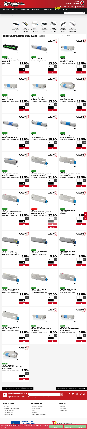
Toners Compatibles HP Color (53, 29)
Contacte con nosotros (37, 406)
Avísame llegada (52, 227)
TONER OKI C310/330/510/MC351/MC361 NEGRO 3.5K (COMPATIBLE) (67, 98)
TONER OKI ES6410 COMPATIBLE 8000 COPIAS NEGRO (10, 328)
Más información (68, 426)
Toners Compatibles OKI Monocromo (15, 29)
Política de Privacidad (9, 410)
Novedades (62, 406)
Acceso (70, 6)
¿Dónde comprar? (36, 408)
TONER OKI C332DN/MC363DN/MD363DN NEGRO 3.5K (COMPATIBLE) (10, 174)
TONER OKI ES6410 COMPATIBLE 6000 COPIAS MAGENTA (67, 290)
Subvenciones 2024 (8, 414)
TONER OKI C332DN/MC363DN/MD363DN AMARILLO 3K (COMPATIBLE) (10, 136)
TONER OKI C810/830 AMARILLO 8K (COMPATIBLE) (9, 252)
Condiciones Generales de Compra (12, 408)
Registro (63, 6)
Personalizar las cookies (79, 426)
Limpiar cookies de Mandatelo (39, 414)
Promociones (63, 408)
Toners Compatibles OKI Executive (34, 29)
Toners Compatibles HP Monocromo (44, 29)
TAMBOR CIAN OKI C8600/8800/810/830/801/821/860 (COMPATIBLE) (12, 60)
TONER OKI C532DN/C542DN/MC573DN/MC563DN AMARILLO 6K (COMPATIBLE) (41, 174)
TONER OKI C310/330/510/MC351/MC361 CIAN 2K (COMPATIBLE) (9, 98)
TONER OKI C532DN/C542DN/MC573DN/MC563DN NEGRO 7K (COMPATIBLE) (41, 212)
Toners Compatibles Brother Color (72, 29)
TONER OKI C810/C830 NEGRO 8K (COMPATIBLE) (67, 252)
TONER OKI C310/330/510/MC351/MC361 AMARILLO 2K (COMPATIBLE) (67, 60)
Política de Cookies (8, 412)
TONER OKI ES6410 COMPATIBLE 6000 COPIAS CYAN (39, 290)
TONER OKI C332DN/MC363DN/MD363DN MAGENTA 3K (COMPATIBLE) (67, 136)
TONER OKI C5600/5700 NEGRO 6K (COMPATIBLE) (67, 211)
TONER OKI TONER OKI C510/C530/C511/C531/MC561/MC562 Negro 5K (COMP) (12, 367)
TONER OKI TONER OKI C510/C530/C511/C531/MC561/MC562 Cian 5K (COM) (41, 329)
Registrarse (34, 412)
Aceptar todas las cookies (56, 426)
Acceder (34, 410)
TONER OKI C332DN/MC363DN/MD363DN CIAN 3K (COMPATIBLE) (38, 136)
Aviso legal (6, 406)
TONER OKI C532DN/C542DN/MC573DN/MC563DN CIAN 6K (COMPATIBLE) (69, 174)
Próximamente (63, 410)
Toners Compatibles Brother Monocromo (63, 29)
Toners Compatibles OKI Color (25, 29)
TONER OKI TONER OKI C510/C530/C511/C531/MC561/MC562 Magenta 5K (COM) (69, 329)
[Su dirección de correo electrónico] (44, 394)
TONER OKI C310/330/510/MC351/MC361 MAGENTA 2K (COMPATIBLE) (38, 98)
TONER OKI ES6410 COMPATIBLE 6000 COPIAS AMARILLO (10, 290)
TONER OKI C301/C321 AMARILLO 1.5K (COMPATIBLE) (38, 59)
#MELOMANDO (24, 72)
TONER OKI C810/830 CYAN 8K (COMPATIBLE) (39, 252)
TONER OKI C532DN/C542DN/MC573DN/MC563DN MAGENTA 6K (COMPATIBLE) (12, 212)
